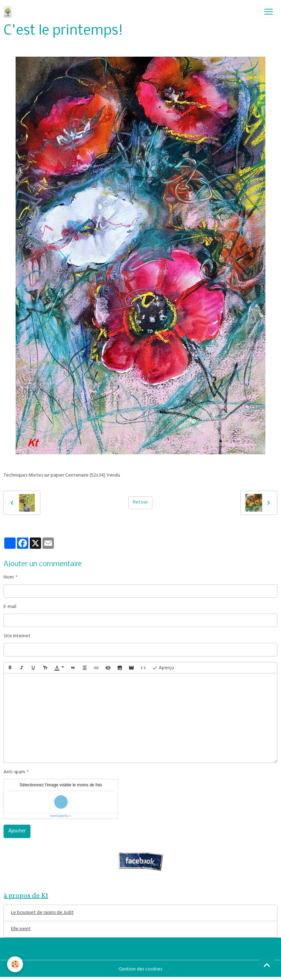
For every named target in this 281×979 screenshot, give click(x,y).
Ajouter (17, 831)
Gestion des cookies (140, 969)
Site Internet (17, 636)
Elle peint (21, 929)
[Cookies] (15, 964)
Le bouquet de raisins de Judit (42, 913)
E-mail (10, 607)
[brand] (9, 12)
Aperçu (163, 668)
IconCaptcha (59, 816)
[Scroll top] (267, 965)
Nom (9, 577)
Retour (140, 502)
